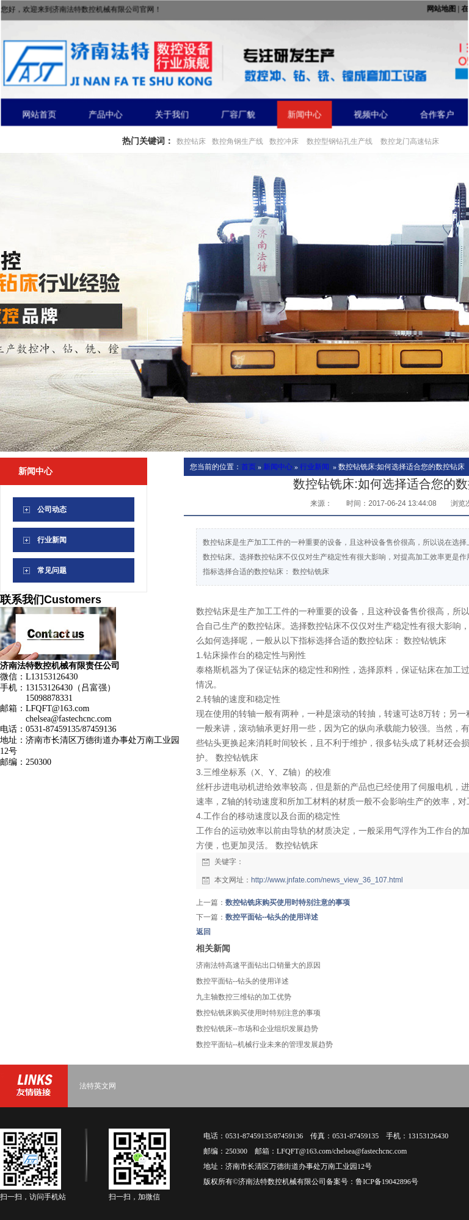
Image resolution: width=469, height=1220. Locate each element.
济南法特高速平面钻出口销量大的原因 (258, 965)
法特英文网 (97, 1086)
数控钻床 (191, 141)
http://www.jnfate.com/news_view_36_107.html (327, 880)
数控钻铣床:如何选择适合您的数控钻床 (401, 467)
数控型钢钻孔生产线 (339, 141)
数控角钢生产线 (237, 141)
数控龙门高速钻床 (409, 141)
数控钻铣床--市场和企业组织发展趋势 (257, 1028)
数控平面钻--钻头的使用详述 (271, 917)
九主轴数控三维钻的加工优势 (243, 997)
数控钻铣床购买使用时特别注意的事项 (287, 902)
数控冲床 (284, 141)
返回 (203, 931)
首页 (248, 467)
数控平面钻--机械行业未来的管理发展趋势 (264, 1044)
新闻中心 (278, 467)
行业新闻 (314, 467)
